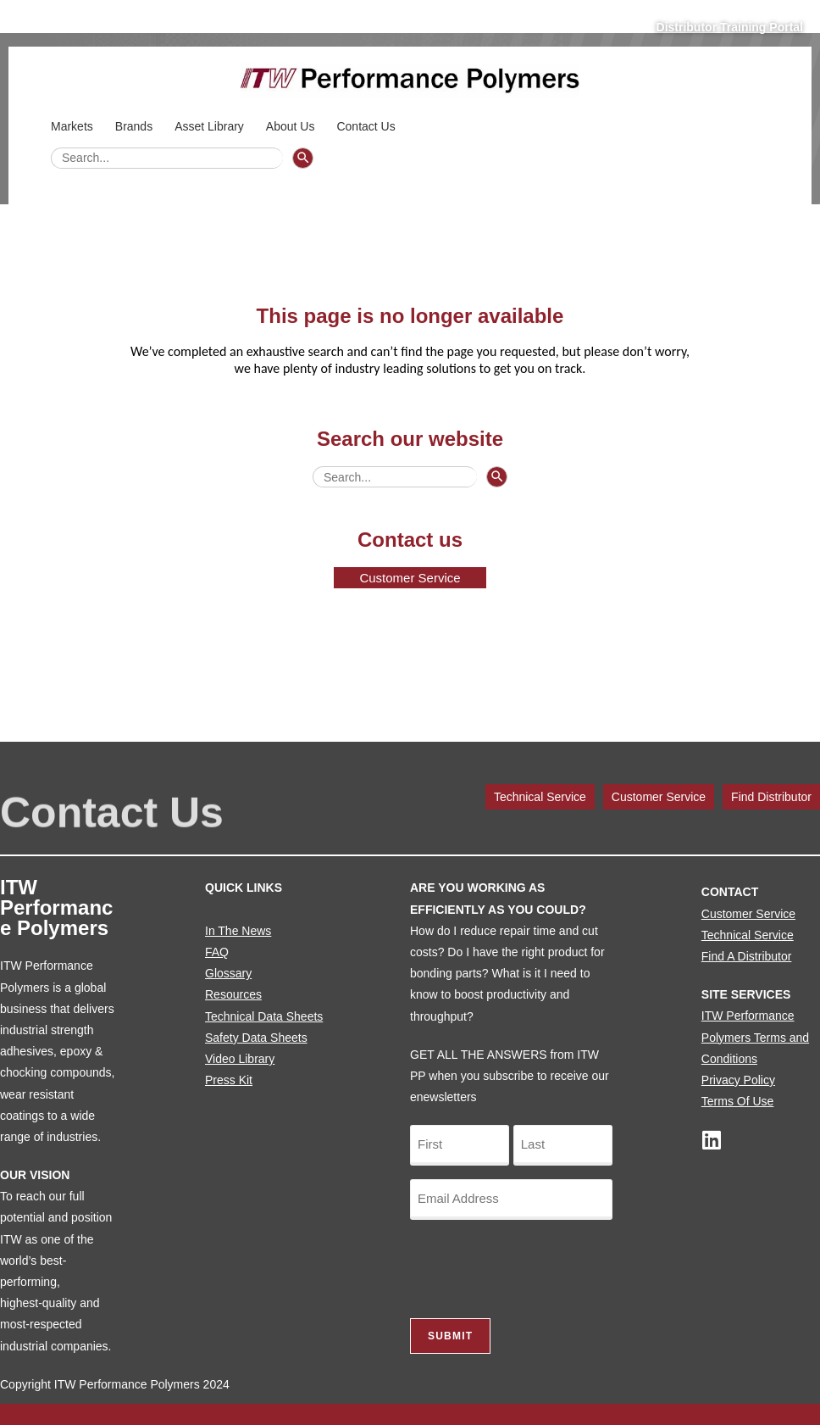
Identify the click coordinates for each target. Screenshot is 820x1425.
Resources (233, 994)
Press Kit (228, 1080)
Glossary (228, 973)
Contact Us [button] (368, 126)
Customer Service (659, 797)
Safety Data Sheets (256, 1037)
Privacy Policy (738, 1080)
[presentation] (539, 1266)
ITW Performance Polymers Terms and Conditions (755, 1037)
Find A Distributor (746, 956)
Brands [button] (136, 126)
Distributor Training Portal (730, 27)
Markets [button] (74, 126)
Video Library (239, 1059)
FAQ (217, 952)
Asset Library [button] (212, 126)
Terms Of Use (737, 1101)
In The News (238, 931)
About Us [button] (293, 126)
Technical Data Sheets (264, 1016)
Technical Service (540, 797)
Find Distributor (771, 797)
